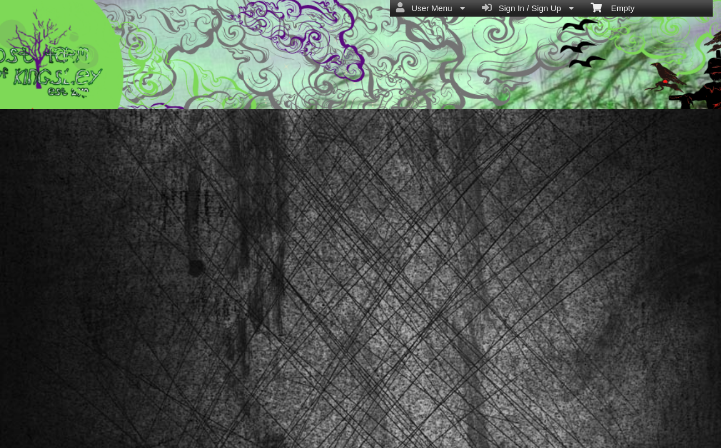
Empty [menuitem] (612, 7)
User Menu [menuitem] (430, 8)
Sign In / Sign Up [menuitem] (528, 8)
